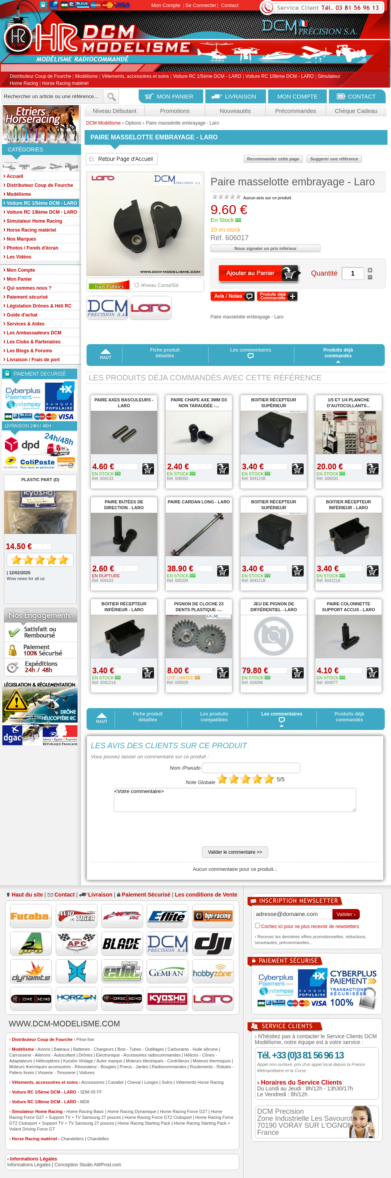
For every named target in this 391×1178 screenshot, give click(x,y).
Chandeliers (72, 1138)
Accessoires (92, 1082)
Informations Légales (29, 1164)
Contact (230, 5)
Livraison (100, 894)
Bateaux (61, 1049)
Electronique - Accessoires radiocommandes (138, 1055)
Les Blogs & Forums (27, 350)
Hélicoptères (48, 1060)
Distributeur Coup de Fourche (40, 76)
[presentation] (150, 831)
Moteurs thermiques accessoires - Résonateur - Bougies (63, 1066)
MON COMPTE (297, 96)
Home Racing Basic (85, 1111)
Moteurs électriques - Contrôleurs (157, 1060)
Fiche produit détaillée (165, 353)
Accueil (13, 175)
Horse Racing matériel (65, 83)
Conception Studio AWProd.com (88, 1164)
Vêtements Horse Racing (199, 1082)
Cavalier (116, 1082)
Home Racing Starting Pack (144, 1123)
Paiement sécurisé (25, 296)
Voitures (87, 1072)
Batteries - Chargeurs (93, 1049)
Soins (167, 1082)
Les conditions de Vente (206, 894)
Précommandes (295, 110)
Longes (151, 1082)
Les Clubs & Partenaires (31, 341)
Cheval (133, 1082)
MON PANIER (175, 96)
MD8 (84, 1101)
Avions (43, 1049)
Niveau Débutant (114, 110)
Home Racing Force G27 (183, 1111)
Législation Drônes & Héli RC (37, 305)
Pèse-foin (85, 1039)
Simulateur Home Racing (37, 1111)
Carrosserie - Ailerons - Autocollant (42, 1055)
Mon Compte (165, 5)
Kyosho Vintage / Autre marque (92, 1060)
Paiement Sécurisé (146, 894)
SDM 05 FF (91, 1092)
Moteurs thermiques (212, 1060)
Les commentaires (250, 353)
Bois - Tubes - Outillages (140, 1049)
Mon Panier (17, 278)
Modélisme (86, 76)
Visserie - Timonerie (57, 1072)
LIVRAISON (240, 96)
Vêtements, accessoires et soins (135, 76)
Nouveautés (235, 110)
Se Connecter (200, 5)
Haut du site (27, 894)
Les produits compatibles (214, 717)
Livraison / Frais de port (31, 359)
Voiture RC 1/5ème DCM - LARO (207, 76)
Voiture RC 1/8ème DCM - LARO (280, 76)
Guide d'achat (20, 314)
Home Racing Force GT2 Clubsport (157, 1117)
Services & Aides (23, 323)
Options (133, 123)
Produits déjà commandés (338, 353)
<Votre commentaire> (235, 800)
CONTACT (362, 96)
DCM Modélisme (103, 123)
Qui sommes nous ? (27, 287)
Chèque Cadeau (356, 110)
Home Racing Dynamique (132, 1111)
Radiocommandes (169, 1066)
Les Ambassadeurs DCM (32, 332)
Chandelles (98, 1138)
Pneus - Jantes (134, 1066)
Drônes (85, 1055)
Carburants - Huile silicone (193, 1049)
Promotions (175, 110)
